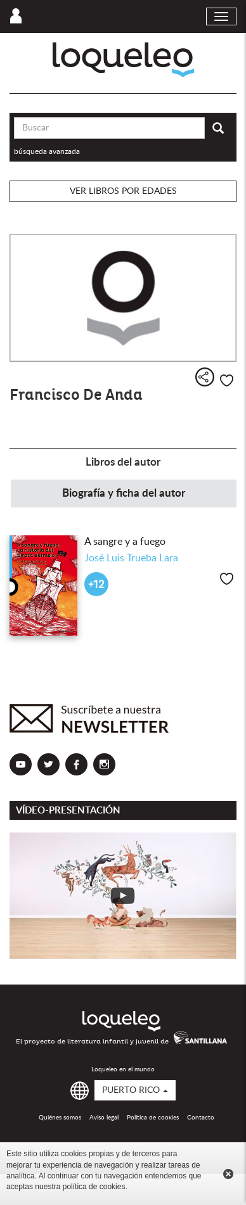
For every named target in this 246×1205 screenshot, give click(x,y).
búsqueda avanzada (47, 151)
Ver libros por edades (123, 191)
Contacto (200, 1117)
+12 (96, 584)
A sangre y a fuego (124, 542)
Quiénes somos (60, 1117)
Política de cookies (153, 1117)
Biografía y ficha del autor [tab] (123, 493)
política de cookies (94, 1186)
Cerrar (228, 1174)
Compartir (204, 376)
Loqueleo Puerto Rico (123, 59)
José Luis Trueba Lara (131, 558)
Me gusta (226, 380)
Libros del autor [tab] (123, 462)
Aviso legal (104, 1117)
